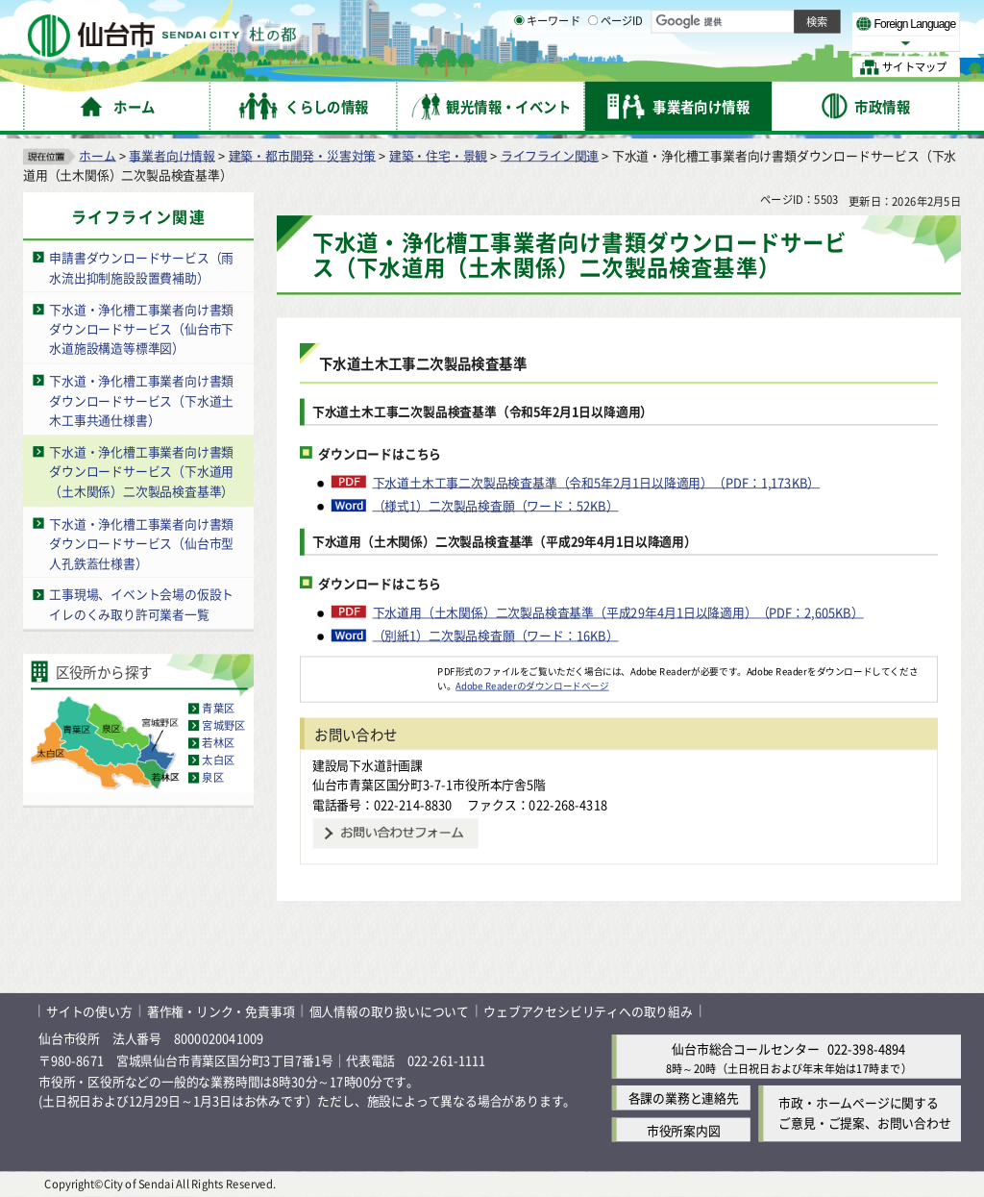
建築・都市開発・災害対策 (303, 154)
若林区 (218, 742)
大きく (740, 43)
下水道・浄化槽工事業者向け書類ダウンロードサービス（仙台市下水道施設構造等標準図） (141, 328)
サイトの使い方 (89, 1011)
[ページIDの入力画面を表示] (593, 66)
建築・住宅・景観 (438, 154)
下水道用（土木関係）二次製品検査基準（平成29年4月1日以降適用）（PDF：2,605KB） (618, 611)
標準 (767, 20)
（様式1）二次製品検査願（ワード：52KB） (496, 504)
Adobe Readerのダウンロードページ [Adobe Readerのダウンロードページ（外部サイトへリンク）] (531, 685)
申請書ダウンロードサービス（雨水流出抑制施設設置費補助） (141, 267)
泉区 (212, 777)
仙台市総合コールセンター (746, 1048)
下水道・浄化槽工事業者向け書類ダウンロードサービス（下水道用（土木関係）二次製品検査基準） (141, 471)
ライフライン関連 (550, 154)
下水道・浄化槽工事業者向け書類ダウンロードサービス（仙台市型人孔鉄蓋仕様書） (141, 542)
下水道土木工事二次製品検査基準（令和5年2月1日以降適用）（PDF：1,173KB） (597, 481)
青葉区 (218, 707)
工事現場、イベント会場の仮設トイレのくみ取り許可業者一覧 (141, 604)
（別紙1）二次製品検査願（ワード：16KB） (496, 634)
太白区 (218, 759)
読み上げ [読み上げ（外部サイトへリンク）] (631, 19)
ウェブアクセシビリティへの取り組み (588, 1011)
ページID (616, 67)
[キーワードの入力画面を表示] (519, 66)
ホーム (97, 154)
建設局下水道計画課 (367, 764)
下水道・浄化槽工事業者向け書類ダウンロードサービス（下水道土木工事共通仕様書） (141, 400)
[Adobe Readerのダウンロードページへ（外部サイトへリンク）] (369, 670)
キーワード (547, 67)
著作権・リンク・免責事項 (221, 1011)
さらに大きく (802, 43)
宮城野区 (223, 725)
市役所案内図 (684, 1129)
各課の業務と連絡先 (683, 1097)
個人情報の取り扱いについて (389, 1011)
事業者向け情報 (172, 154)
